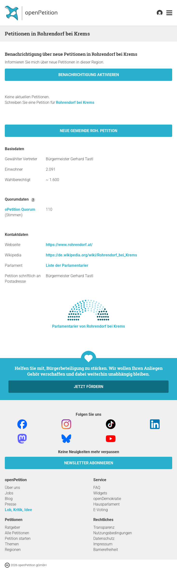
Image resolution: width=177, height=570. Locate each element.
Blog (9, 498)
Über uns (12, 487)
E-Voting (100, 509)
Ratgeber (12, 527)
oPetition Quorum (20, 209)
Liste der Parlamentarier (67, 265)
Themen (12, 544)
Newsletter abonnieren (88, 463)
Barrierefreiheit (105, 549)
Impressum (102, 544)
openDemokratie (107, 498)
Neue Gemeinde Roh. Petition (88, 130)
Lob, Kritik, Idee (18, 509)
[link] (169, 13)
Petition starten (18, 538)
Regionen (13, 549)
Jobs (9, 493)
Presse (10, 504)
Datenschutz (104, 538)
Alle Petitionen (17, 533)
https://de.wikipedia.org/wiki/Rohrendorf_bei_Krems (91, 255)
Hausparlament (106, 504)
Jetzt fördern (88, 386)
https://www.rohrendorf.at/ (69, 244)
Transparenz (104, 527)
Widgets (100, 493)
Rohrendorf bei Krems (75, 102)
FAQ (96, 487)
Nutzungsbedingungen (112, 533)
